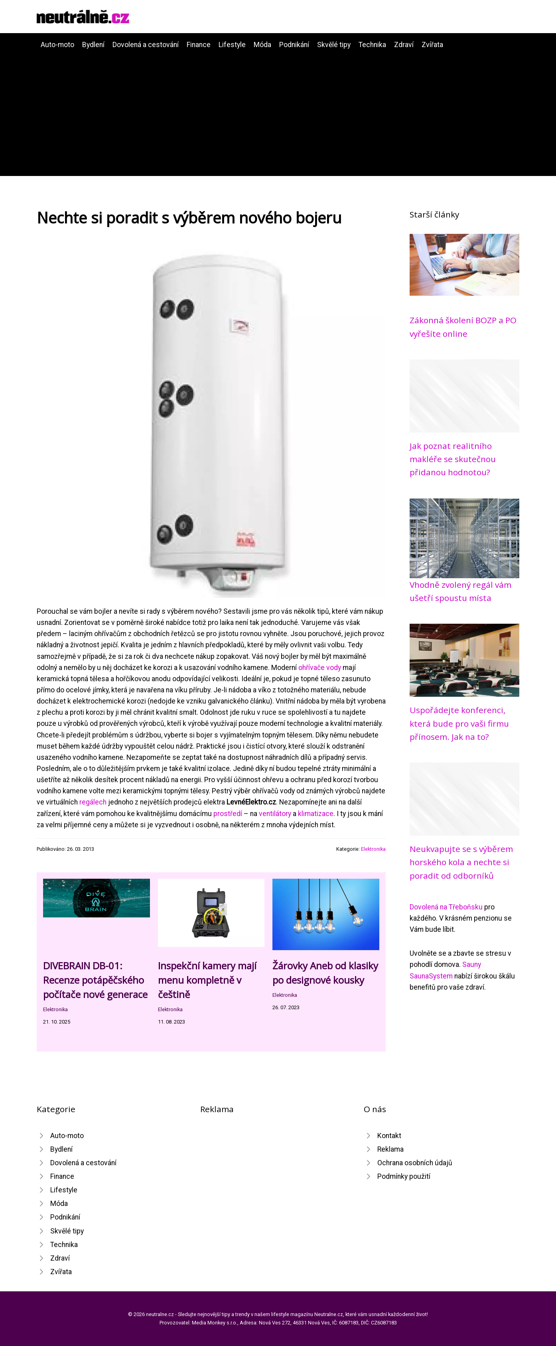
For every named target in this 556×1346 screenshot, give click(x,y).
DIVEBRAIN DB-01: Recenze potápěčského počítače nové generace (95, 980)
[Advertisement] (278, 110)
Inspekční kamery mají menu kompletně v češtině (207, 980)
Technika (372, 45)
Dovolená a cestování (145, 45)
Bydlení (93, 45)
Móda (262, 45)
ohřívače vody (319, 668)
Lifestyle (232, 45)
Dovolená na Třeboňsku (446, 907)
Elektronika (373, 849)
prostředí (227, 814)
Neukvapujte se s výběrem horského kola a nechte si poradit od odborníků (461, 862)
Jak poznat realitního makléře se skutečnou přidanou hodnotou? (453, 459)
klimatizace (315, 814)
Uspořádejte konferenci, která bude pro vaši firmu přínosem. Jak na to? (459, 723)
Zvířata (432, 45)
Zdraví (404, 45)
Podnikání (294, 45)
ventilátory (275, 814)
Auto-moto (57, 45)
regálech (92, 802)
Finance (199, 45)
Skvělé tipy (334, 45)
